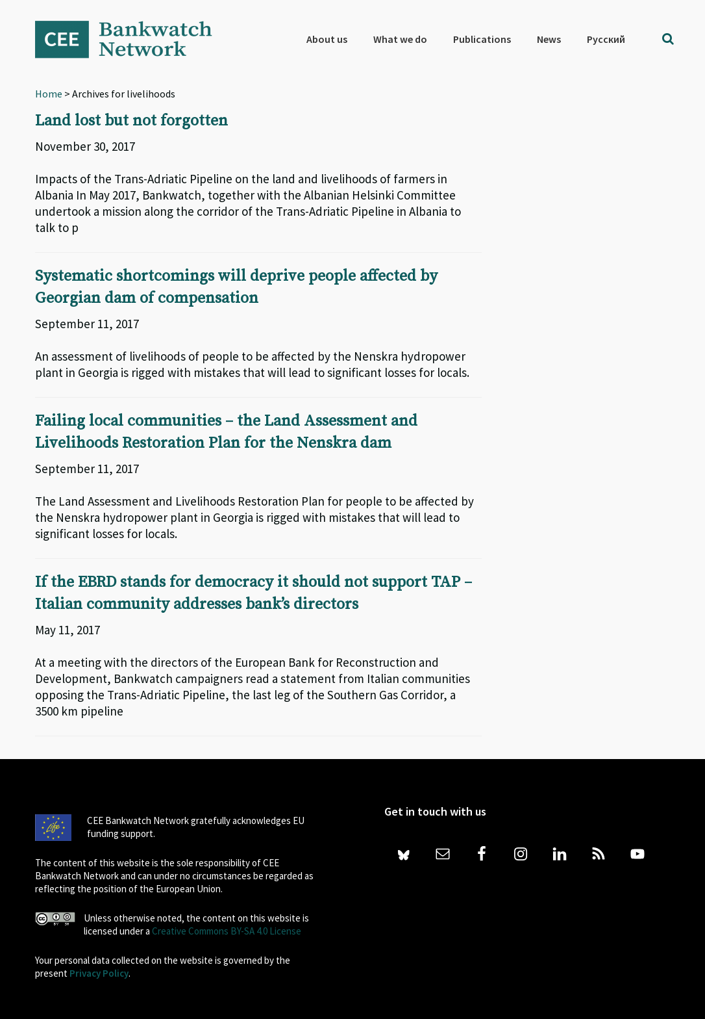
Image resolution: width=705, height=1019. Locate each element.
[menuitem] (606, 39)
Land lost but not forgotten (131, 121)
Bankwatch (132, 39)
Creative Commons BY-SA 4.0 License (226, 931)
